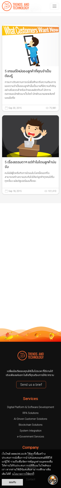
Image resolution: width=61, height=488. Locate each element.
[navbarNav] (54, 6)
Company (30, 447)
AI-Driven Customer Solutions (30, 418)
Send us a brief (31, 385)
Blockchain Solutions (30, 424)
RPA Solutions (31, 413)
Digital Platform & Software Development (30, 407)
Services (30, 398)
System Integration (30, 430)
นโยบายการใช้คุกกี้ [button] (23, 473)
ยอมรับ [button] (12, 482)
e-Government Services (30, 436)
